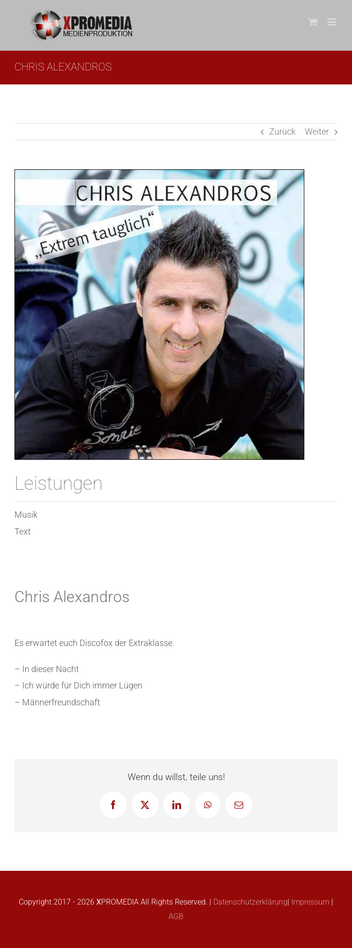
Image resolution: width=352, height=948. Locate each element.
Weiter (317, 131)
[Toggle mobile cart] (313, 22)
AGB (176, 916)
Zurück (282, 131)
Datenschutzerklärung (249, 902)
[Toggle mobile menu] (332, 22)
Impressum (309, 902)
